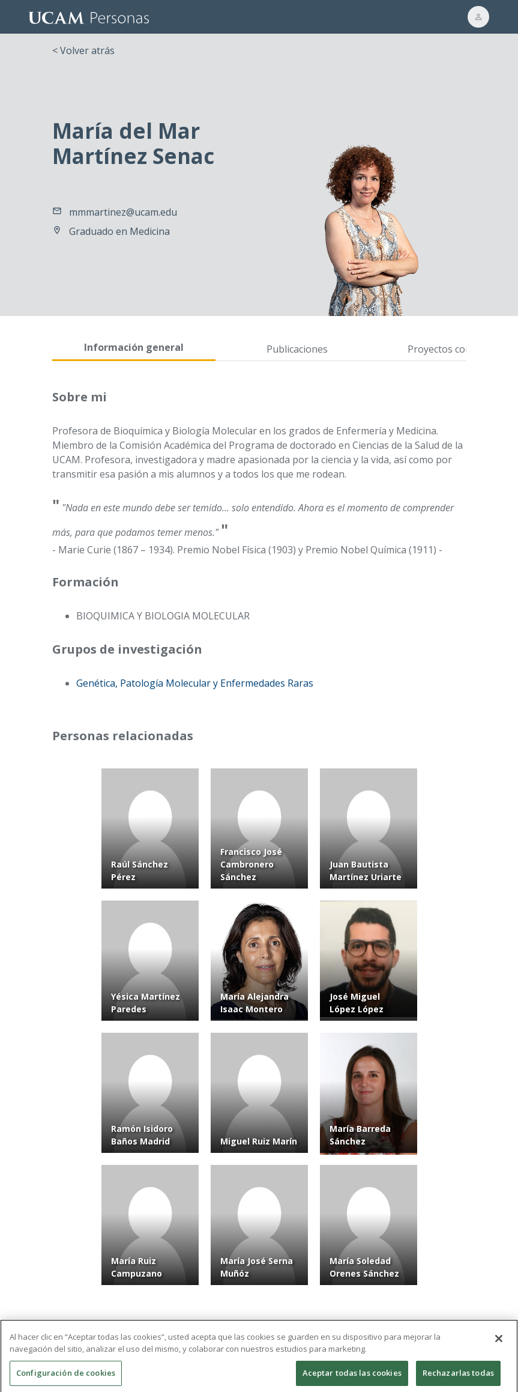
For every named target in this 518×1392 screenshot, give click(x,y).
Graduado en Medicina (119, 231)
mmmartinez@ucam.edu (123, 212)
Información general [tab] (134, 347)
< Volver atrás (83, 50)
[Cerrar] (499, 1346)
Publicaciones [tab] (297, 349)
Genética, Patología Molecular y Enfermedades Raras (194, 683)
